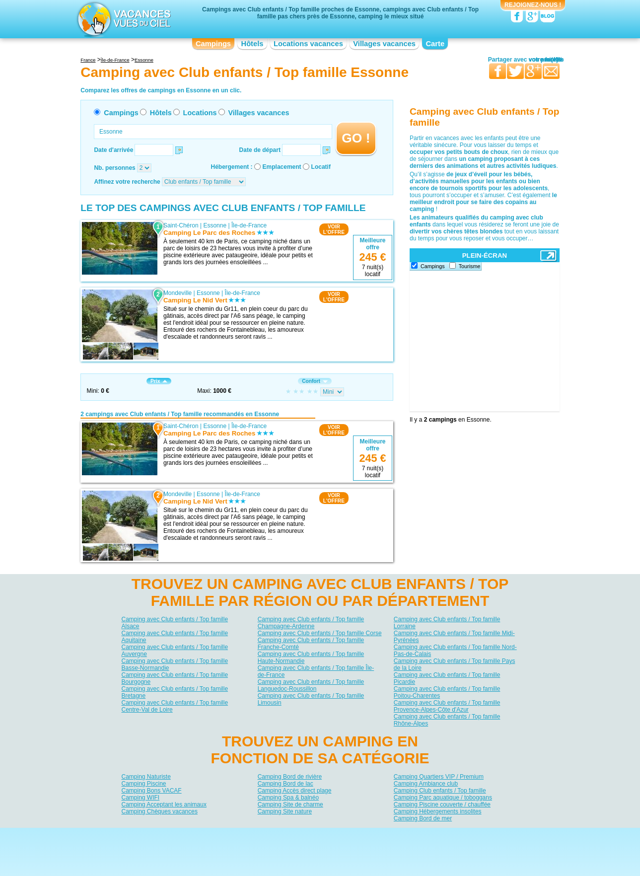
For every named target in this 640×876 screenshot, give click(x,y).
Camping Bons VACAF (152, 790)
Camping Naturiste (146, 776)
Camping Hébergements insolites (438, 811)
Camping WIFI (141, 797)
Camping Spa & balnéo (288, 797)
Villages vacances (384, 44)
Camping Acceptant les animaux (164, 804)
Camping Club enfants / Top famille (440, 790)
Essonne (214, 225)
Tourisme (470, 266)
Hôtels (252, 44)
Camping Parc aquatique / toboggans (443, 797)
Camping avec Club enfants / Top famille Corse (320, 633)
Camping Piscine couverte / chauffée (442, 804)
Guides (401, 850)
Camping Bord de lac (285, 783)
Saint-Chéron (181, 225)
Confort (315, 381)
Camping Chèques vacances (160, 811)
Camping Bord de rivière (290, 776)
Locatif (321, 166)
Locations (200, 113)
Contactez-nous (326, 835)
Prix (158, 381)
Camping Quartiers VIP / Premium (439, 776)
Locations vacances (308, 44)
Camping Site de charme (290, 804)
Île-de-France (249, 225)
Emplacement (282, 166)
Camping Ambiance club (426, 783)
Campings (213, 44)
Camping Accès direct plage (295, 790)
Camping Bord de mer (423, 818)
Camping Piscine (144, 783)
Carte (435, 44)
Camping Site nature (285, 811)
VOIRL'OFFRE (334, 229)
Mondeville (177, 293)
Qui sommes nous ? (270, 835)
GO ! (356, 138)
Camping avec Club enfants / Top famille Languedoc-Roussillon (311, 685)
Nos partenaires (375, 835)
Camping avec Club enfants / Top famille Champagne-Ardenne (311, 623)
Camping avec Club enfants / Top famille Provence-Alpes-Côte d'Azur (447, 706)
